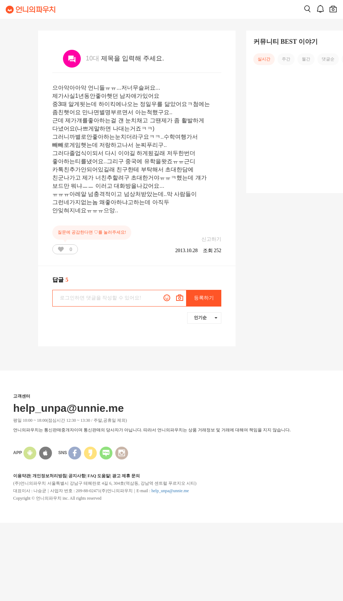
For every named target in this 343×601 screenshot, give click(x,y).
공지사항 (76, 475)
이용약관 (21, 475)
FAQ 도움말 (99, 475)
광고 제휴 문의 (126, 475)
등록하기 (204, 297)
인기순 (205, 317)
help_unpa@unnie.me (170, 490)
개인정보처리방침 (49, 475)
